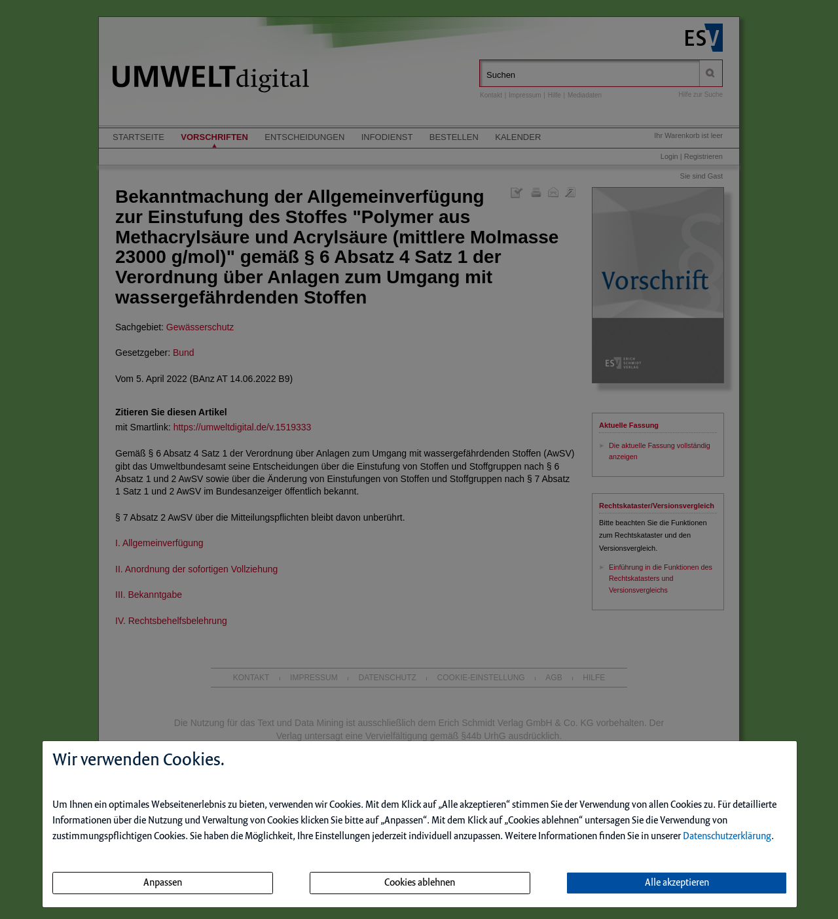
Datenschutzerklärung (727, 836)
